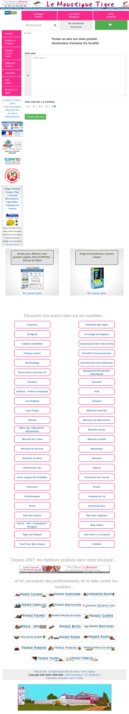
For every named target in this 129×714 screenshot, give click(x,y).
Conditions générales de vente (63, 671)
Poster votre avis (35, 116)
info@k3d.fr (94, 675)
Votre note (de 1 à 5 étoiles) (40, 101)
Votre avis (30, 53)
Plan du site (40, 671)
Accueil (27, 33)
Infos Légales (88, 671)
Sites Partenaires (74, 675)
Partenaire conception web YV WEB (64, 678)
